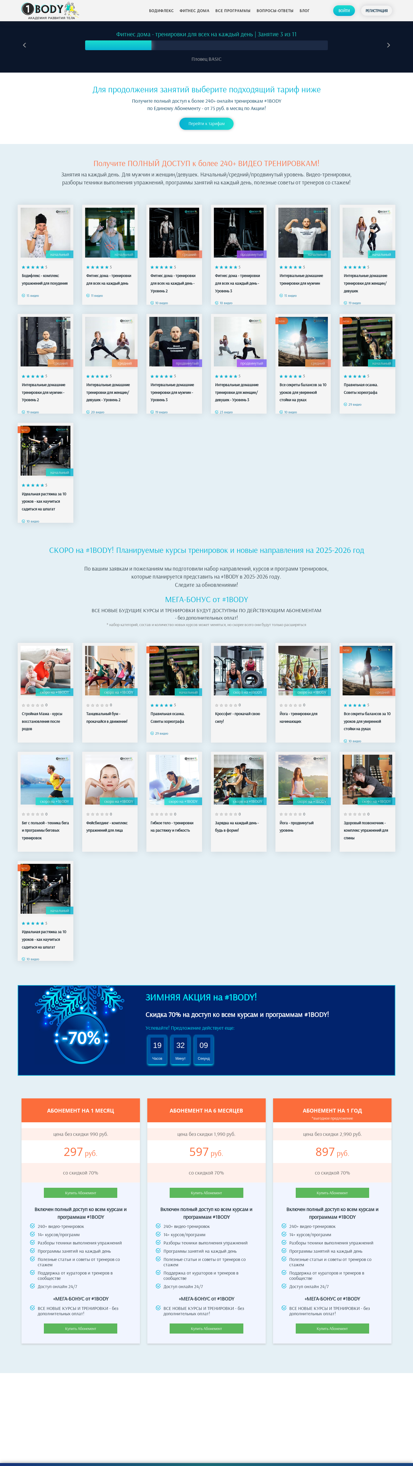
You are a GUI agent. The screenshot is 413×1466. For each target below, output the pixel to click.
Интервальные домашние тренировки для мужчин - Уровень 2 (43, 387)
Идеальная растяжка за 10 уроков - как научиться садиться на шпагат (44, 496)
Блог (305, 10)
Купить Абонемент (80, 1187)
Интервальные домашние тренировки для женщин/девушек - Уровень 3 (236, 387)
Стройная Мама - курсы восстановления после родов (42, 716)
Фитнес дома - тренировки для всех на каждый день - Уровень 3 (237, 278)
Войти (344, 10)
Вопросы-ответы (275, 10)
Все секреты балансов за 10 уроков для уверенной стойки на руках (303, 387)
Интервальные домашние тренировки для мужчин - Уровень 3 (172, 387)
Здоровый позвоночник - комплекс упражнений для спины (366, 825)
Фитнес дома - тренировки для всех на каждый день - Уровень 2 (173, 278)
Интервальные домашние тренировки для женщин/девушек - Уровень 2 (108, 387)
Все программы (233, 10)
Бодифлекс (161, 10)
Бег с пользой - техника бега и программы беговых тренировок (45, 825)
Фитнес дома (194, 10)
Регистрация (377, 10)
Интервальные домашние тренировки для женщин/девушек (365, 278)
